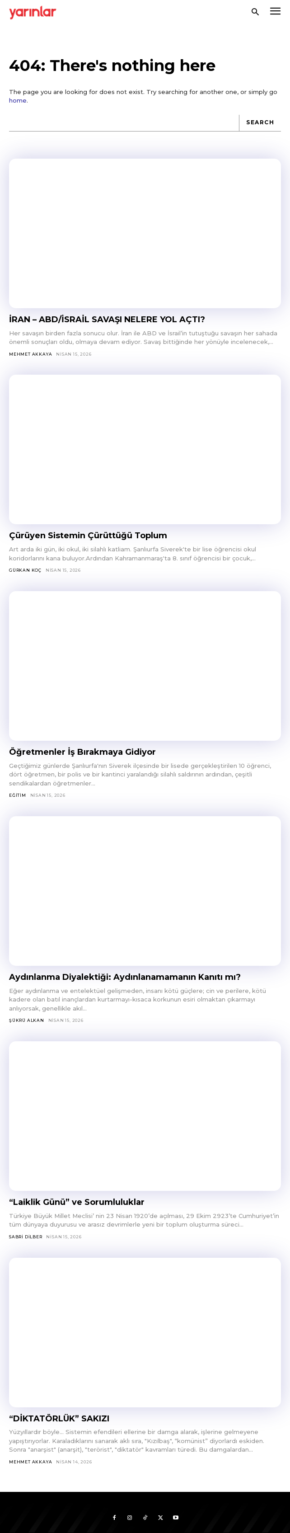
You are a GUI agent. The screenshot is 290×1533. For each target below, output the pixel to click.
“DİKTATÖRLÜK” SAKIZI (59, 1419)
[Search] (260, 123)
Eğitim (17, 795)
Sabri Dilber (25, 1236)
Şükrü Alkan (26, 1020)
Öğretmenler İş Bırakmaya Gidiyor (82, 752)
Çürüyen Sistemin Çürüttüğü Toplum (88, 536)
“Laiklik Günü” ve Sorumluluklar (77, 1202)
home (18, 100)
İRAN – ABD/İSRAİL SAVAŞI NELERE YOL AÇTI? (107, 319)
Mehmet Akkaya (30, 354)
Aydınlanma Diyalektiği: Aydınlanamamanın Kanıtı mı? (125, 977)
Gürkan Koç (25, 570)
